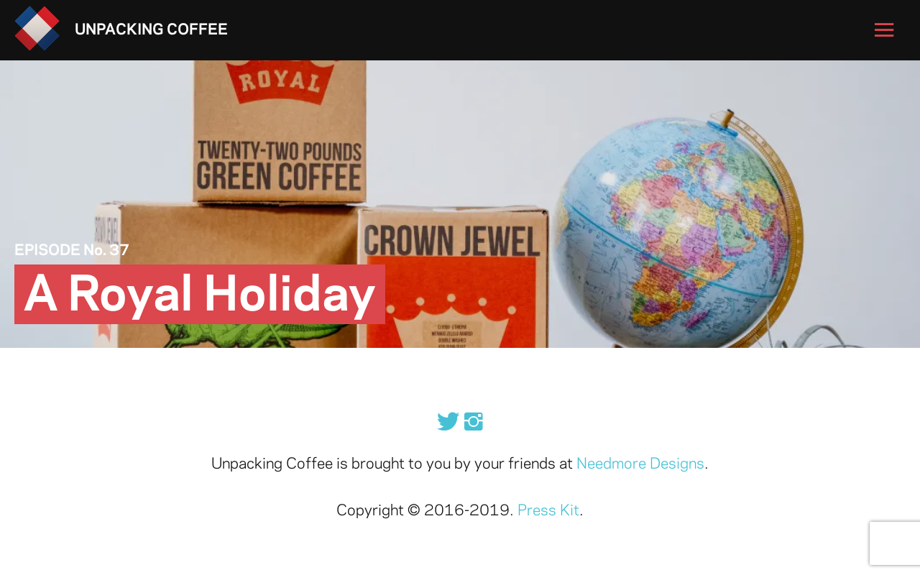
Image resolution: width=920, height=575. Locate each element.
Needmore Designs (640, 464)
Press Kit (548, 511)
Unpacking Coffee (151, 30)
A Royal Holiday (200, 296)
